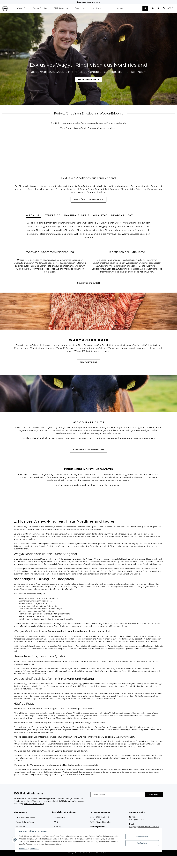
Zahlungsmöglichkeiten (26, 817)
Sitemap (57, 826)
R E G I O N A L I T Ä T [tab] (122, 215)
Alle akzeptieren (142, 837)
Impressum (23, 849)
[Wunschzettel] (158, 8)
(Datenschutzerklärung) (34, 804)
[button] (152, 8)
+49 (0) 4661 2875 (136, 819)
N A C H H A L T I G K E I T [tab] (76, 215)
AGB (56, 822)
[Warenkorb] (168, 8)
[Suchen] (128, 8)
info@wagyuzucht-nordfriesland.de (144, 827)
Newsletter (20, 826)
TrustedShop (103, 485)
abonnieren (154, 794)
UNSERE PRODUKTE (88, 79)
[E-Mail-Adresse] (117, 794)
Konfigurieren (142, 843)
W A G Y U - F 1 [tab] (33, 215)
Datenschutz (59, 817)
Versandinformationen (25, 822)
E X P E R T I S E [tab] (52, 215)
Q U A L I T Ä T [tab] (100, 215)
